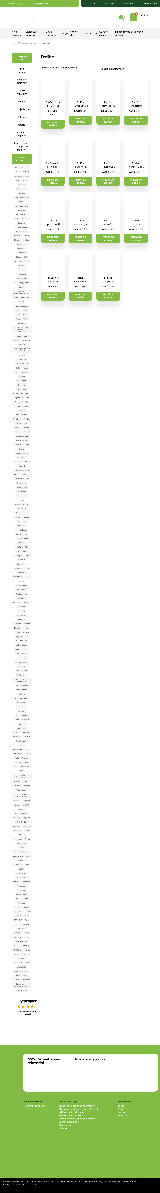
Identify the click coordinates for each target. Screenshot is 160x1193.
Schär (27, 830)
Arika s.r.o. (22, 210)
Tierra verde (18, 911)
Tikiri (28, 911)
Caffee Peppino (21, 306)
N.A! (17, 653)
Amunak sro (22, 189)
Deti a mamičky (51, 33)
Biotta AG (21, 265)
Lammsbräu (22, 572)
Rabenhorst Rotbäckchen (21, 795)
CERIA (25, 319)
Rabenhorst (21, 790)
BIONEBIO (21, 248)
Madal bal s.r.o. (22, 585)
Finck (17, 427)
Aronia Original (22, 214)
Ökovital (26, 732)
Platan (26, 762)
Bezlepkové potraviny (32, 33)
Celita (25, 315)
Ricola (16, 805)
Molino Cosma (21, 645)
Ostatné (87, 33)
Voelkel (16, 954)
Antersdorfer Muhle (21, 197)
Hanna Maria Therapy (21, 470)
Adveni (17, 172)
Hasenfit (26, 474)
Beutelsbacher (21, 231)
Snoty (27, 865)
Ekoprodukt (18, 398)
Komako (21, 560)
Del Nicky (25, 372)
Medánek (21, 619)
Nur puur (25, 720)
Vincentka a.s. (21, 941)
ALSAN (25, 180)
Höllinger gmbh (21, 513)
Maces (21, 581)
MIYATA (26, 632)
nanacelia (22, 658)
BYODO (22, 302)
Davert (16, 372)
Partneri (122, 1112)
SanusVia (17, 830)
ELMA (28, 398)
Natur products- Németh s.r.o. (21, 680)
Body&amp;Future (21, 283)
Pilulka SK (17, 762)
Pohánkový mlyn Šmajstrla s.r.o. (21, 776)
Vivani (27, 950)
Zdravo (16, 980)
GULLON (22, 466)
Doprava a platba (68, 1121)
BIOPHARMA (21, 253)
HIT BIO (21, 500)
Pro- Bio (17, 781)
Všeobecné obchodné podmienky (77, 1105)
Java (18, 551)
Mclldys (27, 602)
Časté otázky (65, 1125)
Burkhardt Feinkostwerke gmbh (21, 292)
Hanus (16, 474)
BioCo (26, 236)
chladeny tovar (22, 336)
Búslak (15, 297)
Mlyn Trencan (21, 636)
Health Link (21, 483)
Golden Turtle (21, 440)
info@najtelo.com (37, 3)
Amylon (22, 193)
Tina (27, 916)
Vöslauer (26, 954)
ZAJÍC (25, 975)
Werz (27, 963)
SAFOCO (16, 818)
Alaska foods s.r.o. (22, 176)
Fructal (27, 432)
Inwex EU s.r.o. (21, 534)
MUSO (26, 649)
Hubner (26, 517)
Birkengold (21, 274)
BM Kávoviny (22, 278)
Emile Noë (19, 402)
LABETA (26, 568)
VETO (27, 933)
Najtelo (25, 653)
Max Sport (22, 598)
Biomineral (21, 244)
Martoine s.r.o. (21, 594)
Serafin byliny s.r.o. (21, 852)
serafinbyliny (18, 856)
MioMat (27, 624)
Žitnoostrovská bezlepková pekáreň (21, 146)
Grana (21, 449)
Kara (25, 551)
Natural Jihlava (22, 685)
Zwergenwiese (21, 990)
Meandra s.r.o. (21, 615)
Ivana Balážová (22, 538)
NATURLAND (21, 702)
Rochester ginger (22, 813)
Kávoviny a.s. (18, 555)
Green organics (21, 453)
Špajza (94, 33)
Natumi (22, 666)
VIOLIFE (17, 946)
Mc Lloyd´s (17, 602)
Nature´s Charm (21, 698)
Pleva (16, 766)
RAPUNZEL (17, 801)
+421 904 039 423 (13, 3)
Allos (17, 180)
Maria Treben (21, 590)
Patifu (27, 749)
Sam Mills (16, 826)
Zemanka (26, 980)
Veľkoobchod (148, 3)
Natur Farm (21, 675)
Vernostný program (34, 1105)
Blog (120, 1109)
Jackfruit (21, 543)
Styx (16, 899)
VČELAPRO (18, 933)
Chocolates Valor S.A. (21, 340)
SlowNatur (22, 860)
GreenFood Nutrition (22, 462)
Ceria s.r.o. (22, 323)
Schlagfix (21, 835)
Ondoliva (17, 737)
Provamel (17, 786)
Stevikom (21, 890)
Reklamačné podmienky (71, 1112)
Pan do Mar (17, 749)
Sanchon (27, 826)
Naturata (21, 694)
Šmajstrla (18, 865)
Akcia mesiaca (16, 33)
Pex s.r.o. (25, 758)
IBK (18, 521)
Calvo (25, 310)
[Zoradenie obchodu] (123, 69)
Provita (27, 786)
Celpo (17, 319)
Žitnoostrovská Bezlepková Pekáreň (22, 985)
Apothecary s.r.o (21, 206)
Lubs (28, 577)
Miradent (17, 628)
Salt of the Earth (21, 822)
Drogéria (65, 33)
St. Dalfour (22, 886)
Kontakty (122, 1115)
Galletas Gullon (22, 436)
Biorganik (17, 261)
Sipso (28, 856)
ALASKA (26, 172)
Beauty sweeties (21, 227)
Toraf (27, 920)
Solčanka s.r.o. (21, 873)
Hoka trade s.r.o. (21, 504)
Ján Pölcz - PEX (22, 547)
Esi (27, 402)
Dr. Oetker (21, 385)
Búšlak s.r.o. (25, 297)
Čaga (17, 310)
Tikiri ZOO (18, 916)
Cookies (63, 1128)
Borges (21, 287)
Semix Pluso (21, 843)
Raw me (27, 801)
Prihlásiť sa (127, 3)
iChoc (24, 521)
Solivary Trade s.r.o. (21, 877)
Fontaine (25, 427)
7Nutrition (19, 167)
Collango (21, 344)
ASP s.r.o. (25, 219)
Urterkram (22, 928)
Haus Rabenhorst (22, 479)
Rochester (22, 809)
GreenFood (21, 457)
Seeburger (18, 839)
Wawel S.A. (21, 958)
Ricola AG (25, 805)
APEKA (21, 202)
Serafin (22, 847)
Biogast (17, 240)
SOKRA (21, 869)
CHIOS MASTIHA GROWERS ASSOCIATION (22, 329)
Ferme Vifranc (21, 423)
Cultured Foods (22, 368)
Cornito (22, 355)
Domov (89, 3)
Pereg (28, 754)
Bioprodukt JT (21, 257)
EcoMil (15, 393)
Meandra (21, 611)
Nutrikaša (21, 724)
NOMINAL (21, 711)
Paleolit (22, 745)
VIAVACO (17, 937)
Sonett (16, 882)
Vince (27, 937)
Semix (27, 839)
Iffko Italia (21, 526)
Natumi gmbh (21, 671)
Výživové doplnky (103, 33)
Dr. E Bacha (21, 381)
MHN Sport (17, 624)
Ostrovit (27, 737)
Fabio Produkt (21, 415)
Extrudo (22, 410)
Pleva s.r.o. (25, 766)
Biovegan (21, 270)
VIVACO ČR (17, 950)
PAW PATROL (18, 754)
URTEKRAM (25, 924)
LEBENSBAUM (18, 577)
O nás (121, 1105)
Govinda (18, 445)
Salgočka (26, 818)
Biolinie (26, 240)
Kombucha (21, 564)
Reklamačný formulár (70, 1115)
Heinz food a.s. (21, 496)
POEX (22, 771)
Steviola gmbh (21, 894)
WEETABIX (18, 963)
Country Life (21, 359)
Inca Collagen (21, 530)
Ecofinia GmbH (21, 389)
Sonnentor (26, 882)
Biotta (27, 261)
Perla (17, 758)
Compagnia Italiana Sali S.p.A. (22, 350)
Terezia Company (22, 907)
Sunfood (25, 899)
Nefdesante (21, 707)
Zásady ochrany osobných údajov (77, 1118)
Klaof (28, 555)
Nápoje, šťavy (74, 33)
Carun (17, 315)
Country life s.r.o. (21, 364)
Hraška (17, 517)
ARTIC (16, 219)
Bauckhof (21, 223)
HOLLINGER (21, 508)
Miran (27, 628)
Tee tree (21, 903)
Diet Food (21, 376)
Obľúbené (108, 3)
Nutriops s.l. (21, 728)
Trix (16, 924)
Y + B (18, 975)
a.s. (27, 167)
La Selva (17, 568)
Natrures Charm (21, 662)
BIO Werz (17, 236)
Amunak (21, 184)
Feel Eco (27, 419)
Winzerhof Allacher (21, 971)
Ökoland (16, 732)
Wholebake (21, 967)
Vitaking (26, 946)
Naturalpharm (21, 690)
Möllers (18, 649)
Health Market (21, 487)
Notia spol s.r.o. (22, 715)
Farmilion (17, 419)
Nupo (17, 720)
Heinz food (21, 491)
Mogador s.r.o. (21, 641)
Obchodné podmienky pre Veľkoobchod (80, 1109)
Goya (27, 445)
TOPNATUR (18, 920)
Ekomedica (25, 393)
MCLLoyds (22, 607)
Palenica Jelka (21, 741)
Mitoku (17, 632)
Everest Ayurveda (22, 406)
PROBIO (26, 781)
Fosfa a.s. (17, 432)
